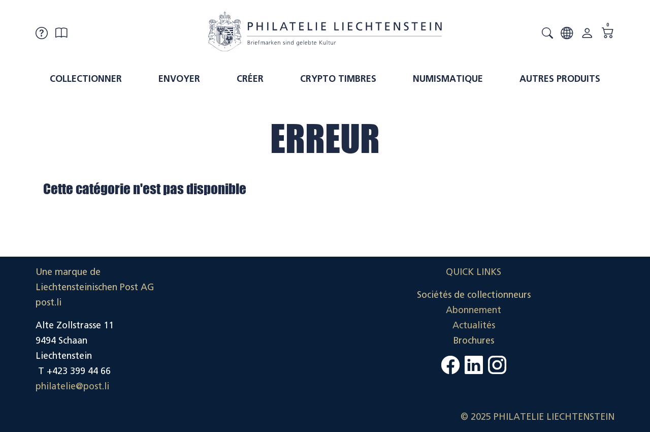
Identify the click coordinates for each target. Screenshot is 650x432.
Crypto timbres (338, 78)
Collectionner (86, 78)
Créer (250, 78)
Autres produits (559, 78)
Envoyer (179, 78)
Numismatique (448, 78)
